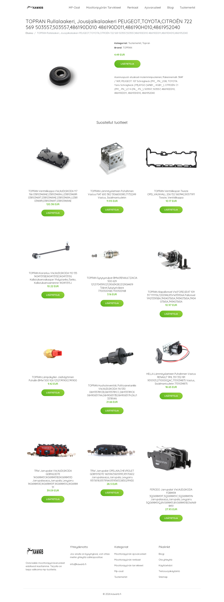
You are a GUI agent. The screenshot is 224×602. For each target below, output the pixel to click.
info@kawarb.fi (78, 566)
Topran (146, 45)
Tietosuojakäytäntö (169, 573)
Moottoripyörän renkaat (127, 562)
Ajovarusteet (153, 9)
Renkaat (132, 9)
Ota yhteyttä (165, 562)
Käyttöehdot (165, 568)
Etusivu (29, 35)
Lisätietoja (127, 66)
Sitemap (163, 579)
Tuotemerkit (187, 9)
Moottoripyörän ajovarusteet (130, 556)
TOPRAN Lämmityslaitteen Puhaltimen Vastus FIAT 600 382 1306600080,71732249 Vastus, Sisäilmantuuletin (112, 197)
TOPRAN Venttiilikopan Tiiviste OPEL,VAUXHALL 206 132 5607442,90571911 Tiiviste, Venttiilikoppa (171, 197)
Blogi (170, 9)
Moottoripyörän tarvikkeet (103, 9)
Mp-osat (119, 573)
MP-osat (74, 9)
